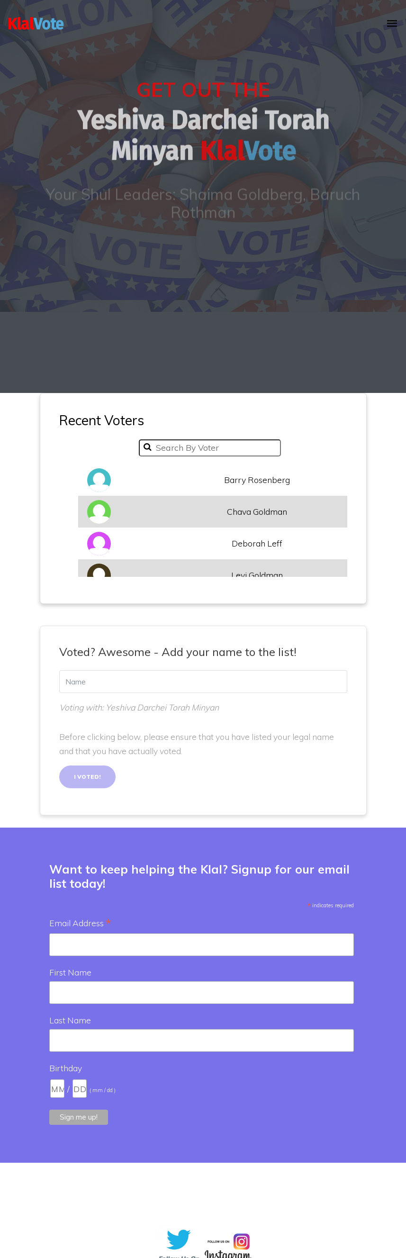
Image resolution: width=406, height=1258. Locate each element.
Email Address (80, 924)
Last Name (70, 1020)
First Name (70, 972)
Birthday (65, 1068)
